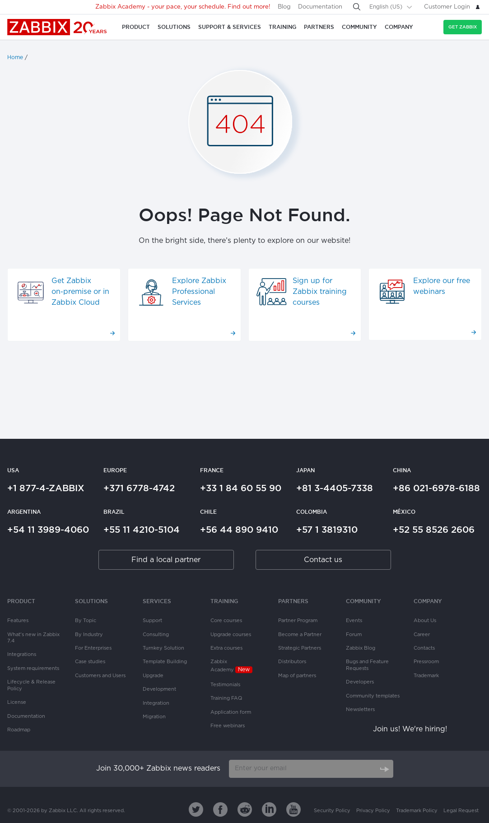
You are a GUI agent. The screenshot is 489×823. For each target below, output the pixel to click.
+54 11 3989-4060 (48, 530)
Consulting (156, 634)
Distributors (292, 662)
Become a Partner (299, 634)
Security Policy (332, 811)
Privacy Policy (373, 811)
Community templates (373, 696)
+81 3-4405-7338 (334, 488)
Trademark (426, 676)
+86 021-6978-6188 (436, 488)
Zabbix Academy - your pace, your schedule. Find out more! (182, 7)
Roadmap (18, 730)
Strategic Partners (299, 648)
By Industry (89, 634)
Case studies (90, 662)
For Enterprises (93, 648)
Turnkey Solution (163, 648)
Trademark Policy (417, 811)
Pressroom (426, 662)
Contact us (323, 560)
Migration (154, 717)
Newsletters (360, 709)
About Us (425, 620)
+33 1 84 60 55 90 (240, 488)
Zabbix (57, 27)
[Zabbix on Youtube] (293, 809)
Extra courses (226, 648)
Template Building (165, 662)
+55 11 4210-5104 (141, 530)
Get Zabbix (462, 26)
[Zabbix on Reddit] (245, 809)
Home (15, 57)
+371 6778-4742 (139, 488)
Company (428, 601)
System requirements (33, 668)
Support (152, 620)
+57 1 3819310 (327, 530)
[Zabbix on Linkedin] (269, 809)
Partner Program (297, 620)
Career (422, 634)
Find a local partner (165, 560)
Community (363, 601)
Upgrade (153, 676)
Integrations (21, 654)
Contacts (424, 648)
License (16, 702)
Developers (360, 682)
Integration (156, 703)
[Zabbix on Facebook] (220, 809)
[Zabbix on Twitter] (196, 809)
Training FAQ (226, 698)
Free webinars (227, 726)
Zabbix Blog (360, 648)
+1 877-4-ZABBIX (45, 488)
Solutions (91, 601)
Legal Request (461, 811)
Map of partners (297, 676)
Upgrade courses (230, 634)
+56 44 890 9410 (239, 530)
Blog (284, 7)
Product (21, 601)
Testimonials (225, 685)
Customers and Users (100, 676)
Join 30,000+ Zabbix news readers (158, 768)
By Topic (85, 620)
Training (224, 601)
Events (354, 620)
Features (17, 620)
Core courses (226, 620)
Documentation (320, 7)
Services (157, 601)
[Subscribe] (384, 769)
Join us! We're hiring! (410, 729)
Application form (230, 712)
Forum (354, 634)
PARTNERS (293, 601)
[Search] (356, 6)
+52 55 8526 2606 (434, 530)
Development (159, 689)
